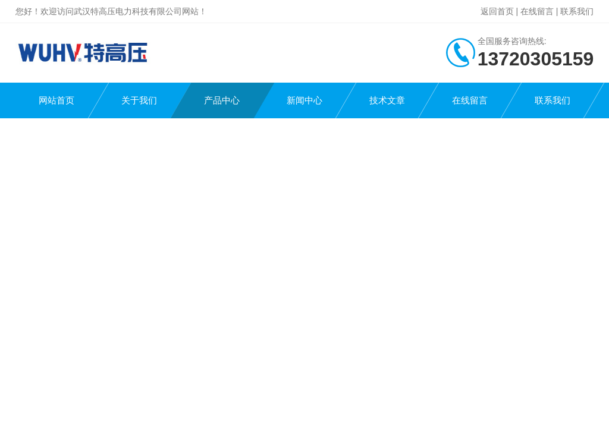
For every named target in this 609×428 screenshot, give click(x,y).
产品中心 (222, 100)
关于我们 (139, 100)
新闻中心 (304, 100)
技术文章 (387, 100)
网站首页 (56, 100)
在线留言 (537, 11)
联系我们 (577, 11)
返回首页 (497, 11)
